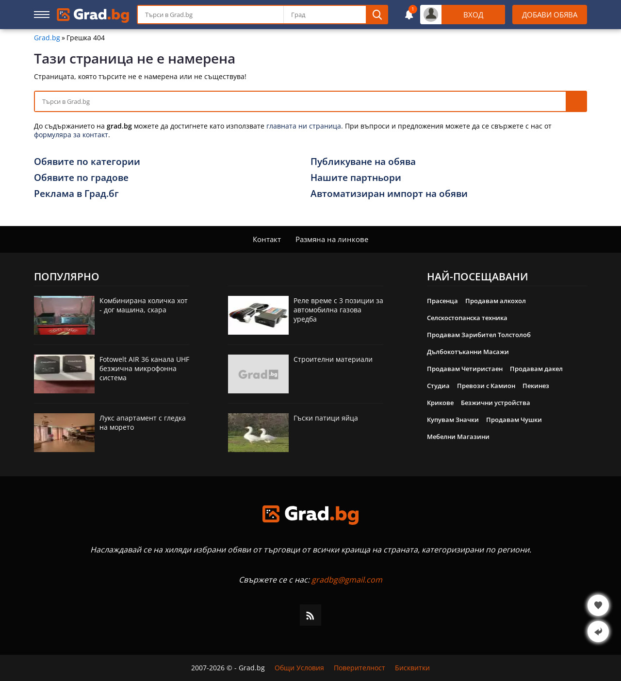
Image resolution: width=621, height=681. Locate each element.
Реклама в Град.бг (76, 193)
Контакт (267, 239)
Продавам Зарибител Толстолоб (479, 334)
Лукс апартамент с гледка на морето (142, 422)
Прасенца (442, 300)
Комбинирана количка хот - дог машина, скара (143, 305)
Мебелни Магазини (458, 436)
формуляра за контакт (71, 134)
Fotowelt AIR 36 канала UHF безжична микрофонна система (144, 368)
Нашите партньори (355, 177)
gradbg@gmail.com (346, 579)
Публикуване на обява (363, 161)
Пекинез (536, 385)
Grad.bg (47, 38)
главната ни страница (303, 125)
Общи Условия (299, 668)
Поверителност (359, 668)
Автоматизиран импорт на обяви (389, 193)
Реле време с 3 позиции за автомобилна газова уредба (338, 310)
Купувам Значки (453, 419)
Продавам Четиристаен (465, 368)
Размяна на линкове (331, 239)
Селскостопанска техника (467, 317)
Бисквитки (412, 668)
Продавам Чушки (514, 419)
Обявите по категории (87, 161)
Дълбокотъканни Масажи (468, 351)
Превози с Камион (486, 385)
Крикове (440, 402)
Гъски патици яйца (326, 417)
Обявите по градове (81, 177)
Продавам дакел (536, 368)
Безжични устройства (495, 402)
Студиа (438, 385)
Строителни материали (333, 359)
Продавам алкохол (495, 300)
